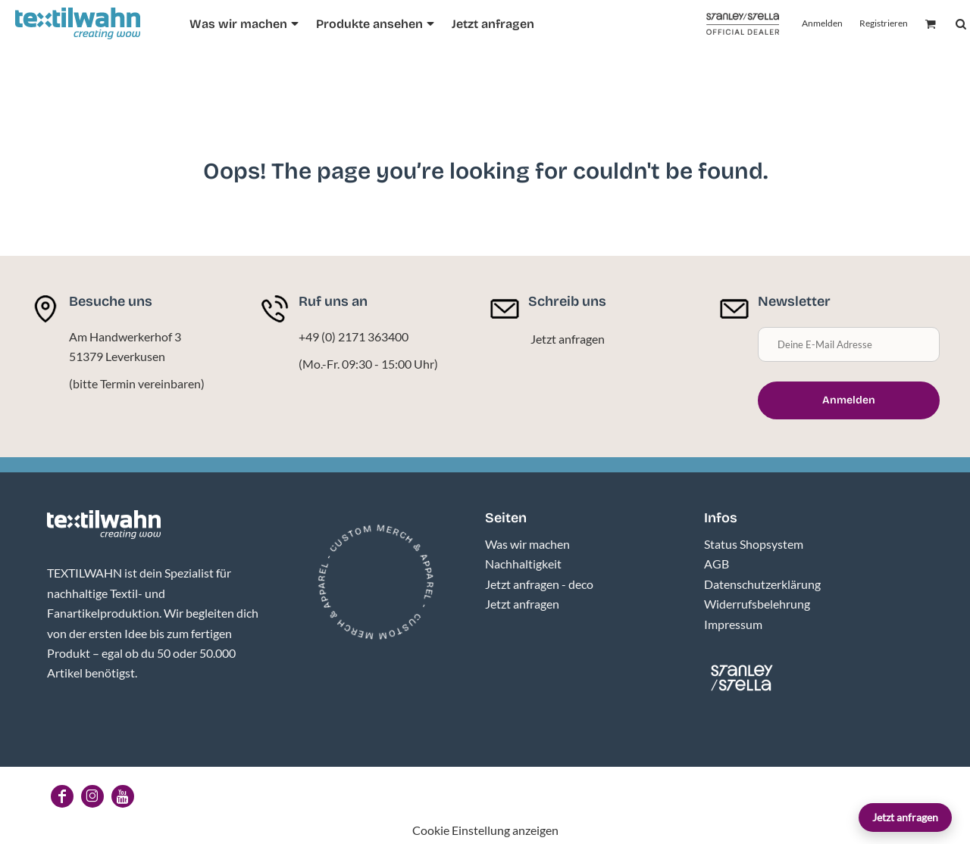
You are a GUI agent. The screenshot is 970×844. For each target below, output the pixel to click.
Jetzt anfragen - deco (539, 584)
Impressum (733, 624)
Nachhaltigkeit (523, 563)
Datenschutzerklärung (762, 584)
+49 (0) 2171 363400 (353, 336)
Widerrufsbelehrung (757, 603)
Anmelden (822, 23)
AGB (716, 563)
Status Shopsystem (753, 544)
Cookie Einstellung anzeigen (485, 830)
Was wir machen (527, 544)
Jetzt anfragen (905, 817)
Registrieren (883, 23)
